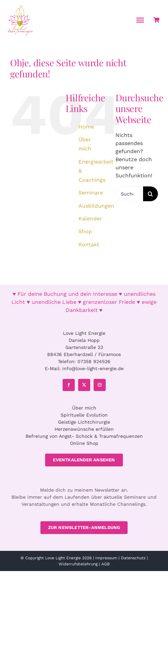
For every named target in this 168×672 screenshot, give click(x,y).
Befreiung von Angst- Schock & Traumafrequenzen (84, 436)
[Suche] (150, 193)
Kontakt (88, 244)
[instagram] (100, 385)
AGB (105, 564)
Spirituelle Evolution (84, 415)
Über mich (84, 408)
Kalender (90, 218)
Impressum (106, 558)
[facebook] (69, 385)
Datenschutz (133, 558)
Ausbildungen (96, 206)
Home (86, 126)
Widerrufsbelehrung (78, 564)
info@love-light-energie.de (93, 368)
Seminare (90, 192)
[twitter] (84, 385)
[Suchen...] (129, 193)
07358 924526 (93, 361)
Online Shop (84, 443)
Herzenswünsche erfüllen (84, 429)
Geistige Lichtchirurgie (84, 422)
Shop (85, 231)
